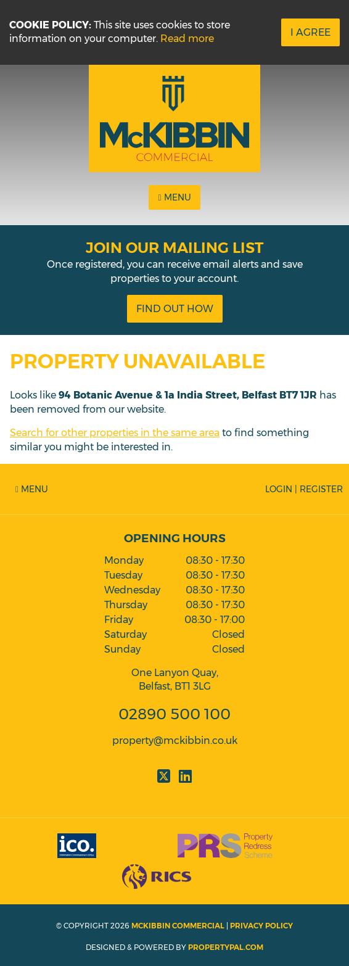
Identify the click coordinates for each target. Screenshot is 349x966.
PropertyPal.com (225, 947)
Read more (187, 38)
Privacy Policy (261, 925)
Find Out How (174, 309)
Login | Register (304, 489)
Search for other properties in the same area (115, 433)
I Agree (310, 32)
